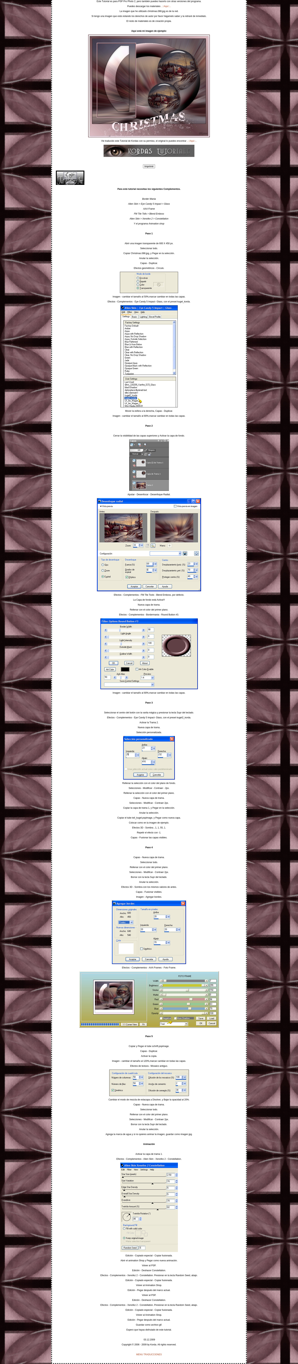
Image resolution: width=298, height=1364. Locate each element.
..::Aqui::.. (166, 6)
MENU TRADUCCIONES (149, 1354)
